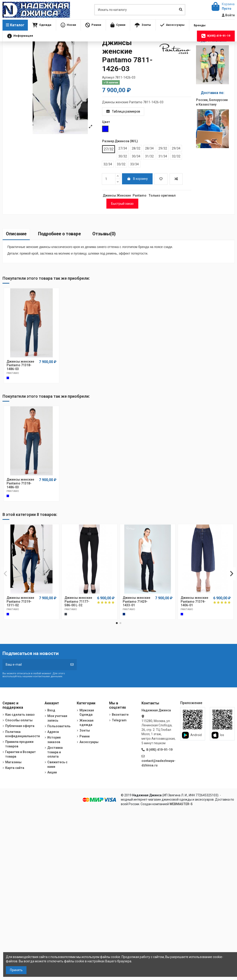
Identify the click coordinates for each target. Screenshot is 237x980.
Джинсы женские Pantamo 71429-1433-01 (136, 601)
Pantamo (139, 195)
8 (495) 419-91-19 (159, 749)
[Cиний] (8, 378)
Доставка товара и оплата (55, 752)
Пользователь (58, 726)
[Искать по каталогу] (180, 9)
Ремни (84, 736)
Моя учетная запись (57, 718)
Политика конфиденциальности (22, 734)
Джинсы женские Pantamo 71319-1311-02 (20, 601)
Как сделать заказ (20, 714)
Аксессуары (88, 742)
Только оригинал (162, 195)
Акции (52, 772)
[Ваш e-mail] (34, 664)
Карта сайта (14, 768)
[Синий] (182, 614)
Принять (16, 970)
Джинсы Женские (117, 195)
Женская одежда (86, 723)
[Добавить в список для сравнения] (176, 179)
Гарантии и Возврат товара (20, 754)
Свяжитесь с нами (57, 764)
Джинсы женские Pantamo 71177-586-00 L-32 (78, 601)
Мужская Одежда (86, 712)
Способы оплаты (19, 720)
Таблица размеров (123, 111)
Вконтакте (120, 714)
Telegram (119, 720)
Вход (51, 710)
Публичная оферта (19, 726)
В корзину (137, 179)
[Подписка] (72, 664)
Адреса (53, 732)
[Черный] (66, 614)
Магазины (13, 762)
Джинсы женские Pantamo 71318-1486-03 (20, 365)
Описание (16, 233)
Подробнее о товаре (59, 233)
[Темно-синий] (124, 614)
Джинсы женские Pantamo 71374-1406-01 (194, 601)
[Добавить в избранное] (161, 179)
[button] (42, 25)
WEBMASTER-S (181, 804)
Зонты (84, 730)
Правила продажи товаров (19, 744)
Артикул (108, 77)
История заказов (54, 740)
